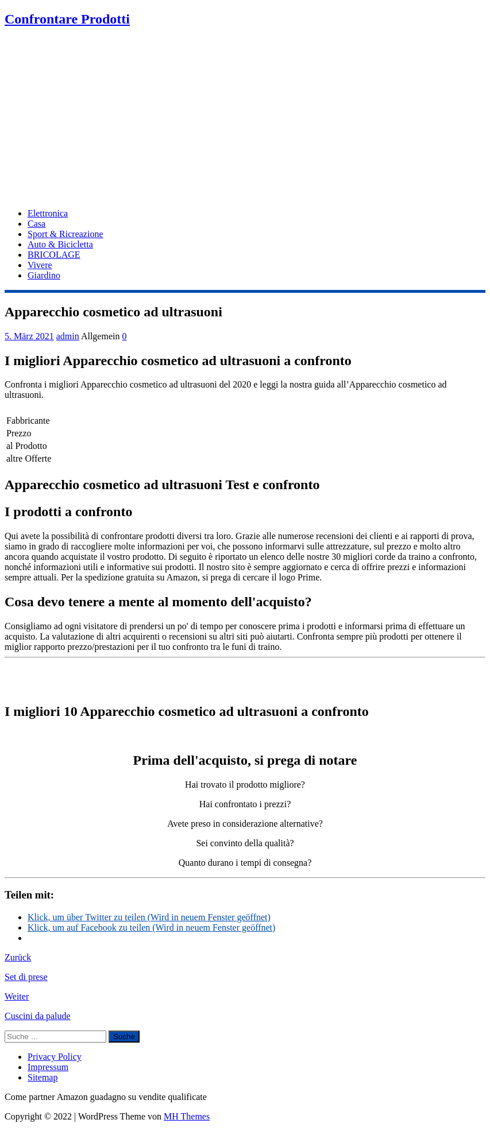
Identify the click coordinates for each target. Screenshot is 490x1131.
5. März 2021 (29, 336)
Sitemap (42, 1077)
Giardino (44, 275)
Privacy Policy (55, 1057)
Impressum (48, 1067)
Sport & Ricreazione (65, 234)
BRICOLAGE (54, 254)
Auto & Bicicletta (60, 244)
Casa (36, 223)
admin (67, 336)
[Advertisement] (245, 118)
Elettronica (48, 213)
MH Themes (187, 1116)
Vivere (40, 265)
